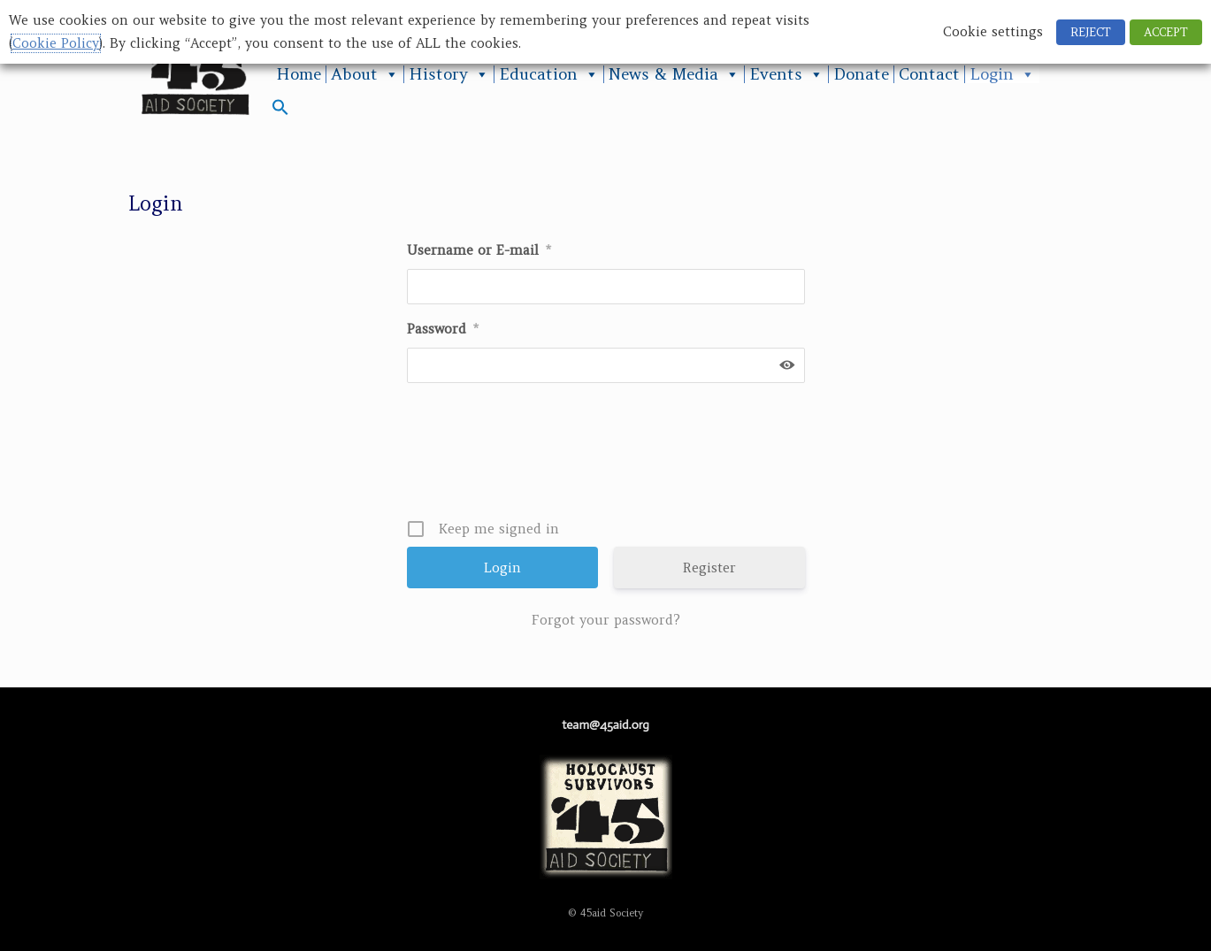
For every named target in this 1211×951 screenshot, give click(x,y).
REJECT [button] (1090, 32)
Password (443, 328)
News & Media (674, 74)
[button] (280, 111)
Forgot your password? (606, 619)
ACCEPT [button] (1166, 32)
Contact (929, 74)
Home (298, 74)
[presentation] (607, 457)
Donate (861, 74)
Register (709, 567)
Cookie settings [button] (993, 32)
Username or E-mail (479, 250)
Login (1002, 74)
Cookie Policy (55, 43)
